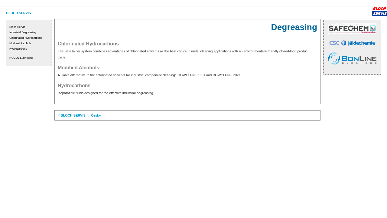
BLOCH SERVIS (18, 13)
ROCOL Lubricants (21, 57)
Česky (96, 115)
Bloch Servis (17, 26)
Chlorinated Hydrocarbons (25, 37)
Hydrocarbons (18, 48)
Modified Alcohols (20, 43)
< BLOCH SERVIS (72, 115)
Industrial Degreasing (22, 32)
